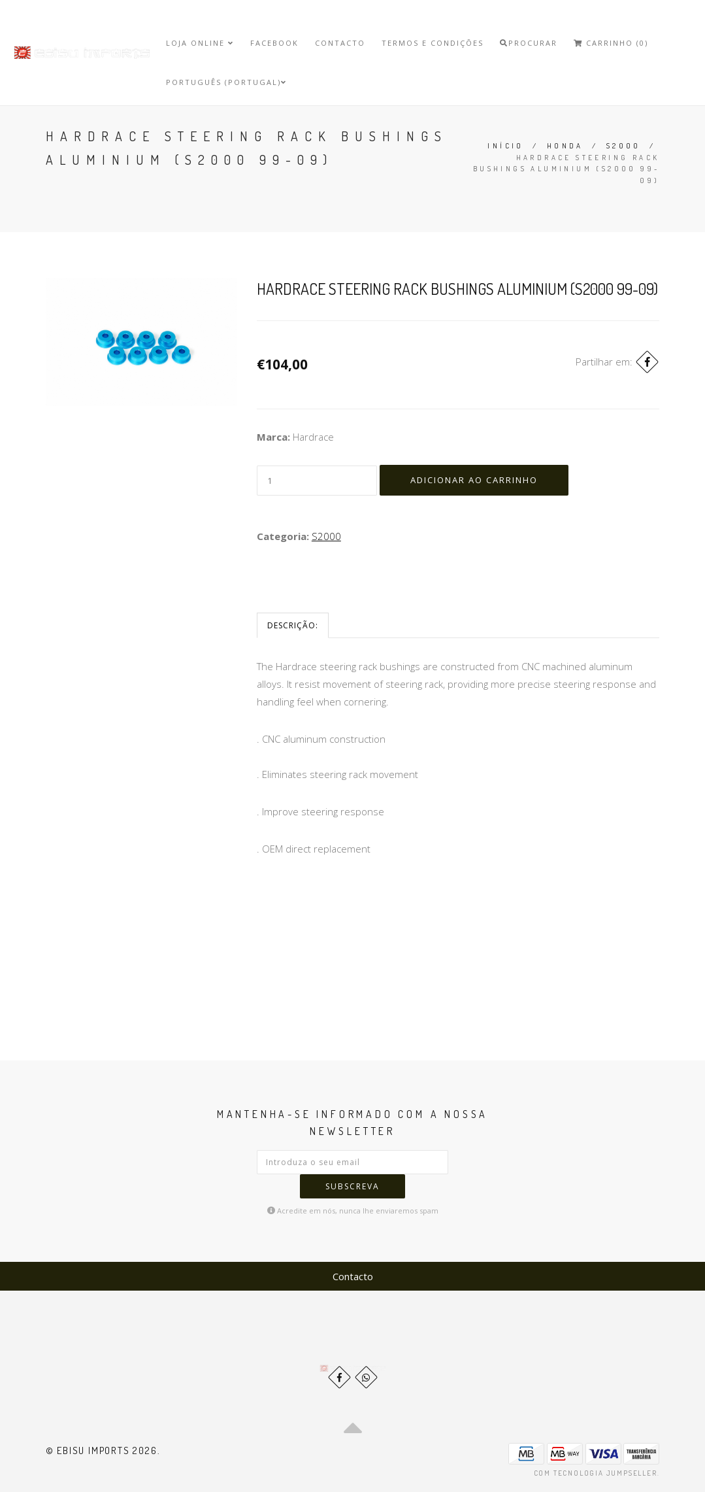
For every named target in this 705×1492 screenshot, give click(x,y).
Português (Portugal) (226, 82)
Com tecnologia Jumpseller (595, 1473)
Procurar (528, 43)
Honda (565, 145)
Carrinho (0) (611, 43)
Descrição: (292, 625)
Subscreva (352, 1186)
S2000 (623, 145)
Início (505, 145)
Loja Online (200, 43)
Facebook (274, 43)
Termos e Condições (433, 43)
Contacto (340, 43)
